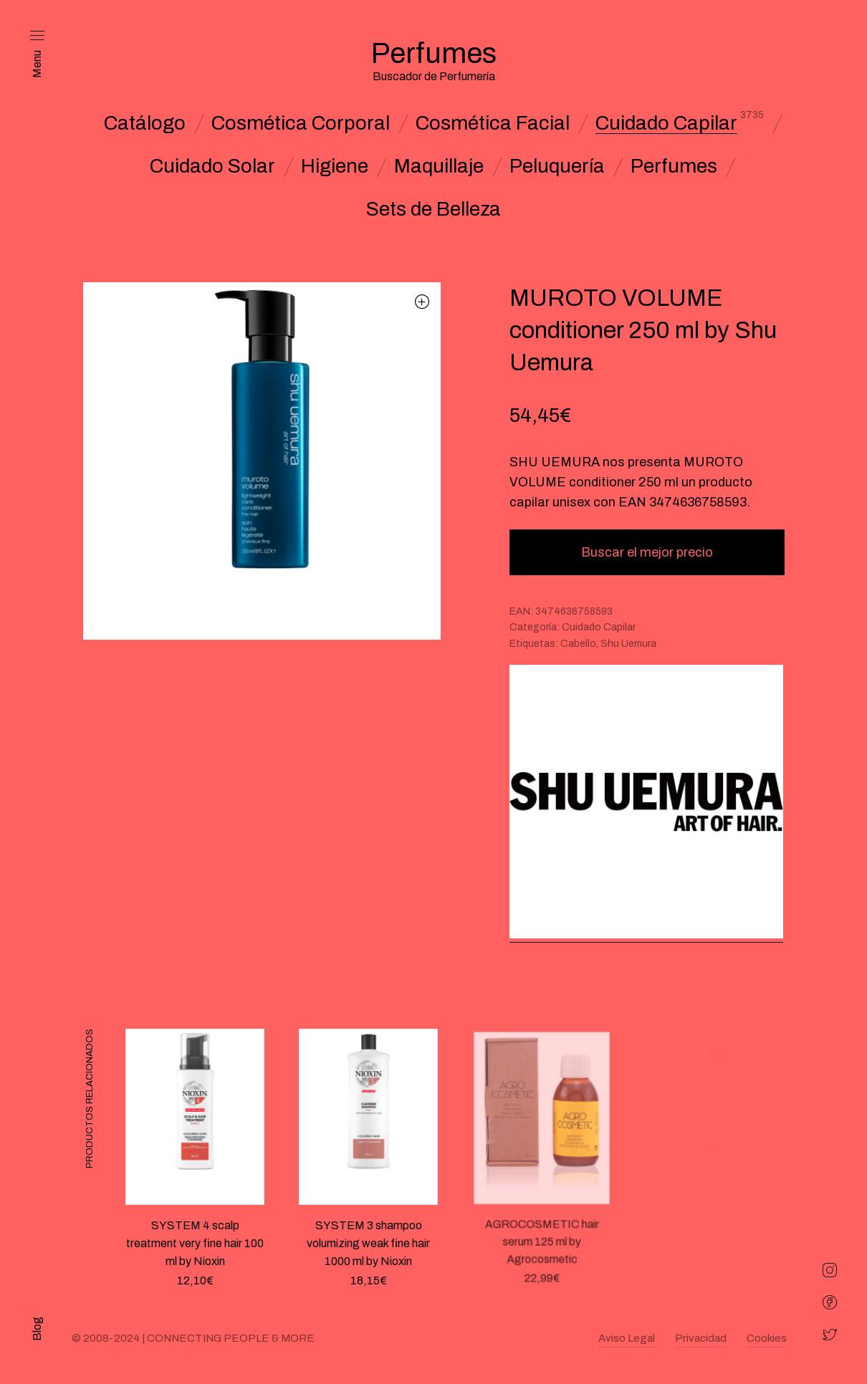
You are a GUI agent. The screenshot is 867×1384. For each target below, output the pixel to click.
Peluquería (557, 166)
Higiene (334, 166)
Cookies (767, 1338)
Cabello (578, 643)
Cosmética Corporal (300, 123)
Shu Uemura (628, 643)
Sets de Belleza (433, 209)
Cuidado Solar (212, 166)
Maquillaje (439, 166)
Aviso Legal (626, 1338)
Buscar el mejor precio (647, 552)
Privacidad (701, 1338)
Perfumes (674, 166)
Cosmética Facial (493, 123)
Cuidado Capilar (666, 123)
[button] (422, 301)
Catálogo (145, 123)
